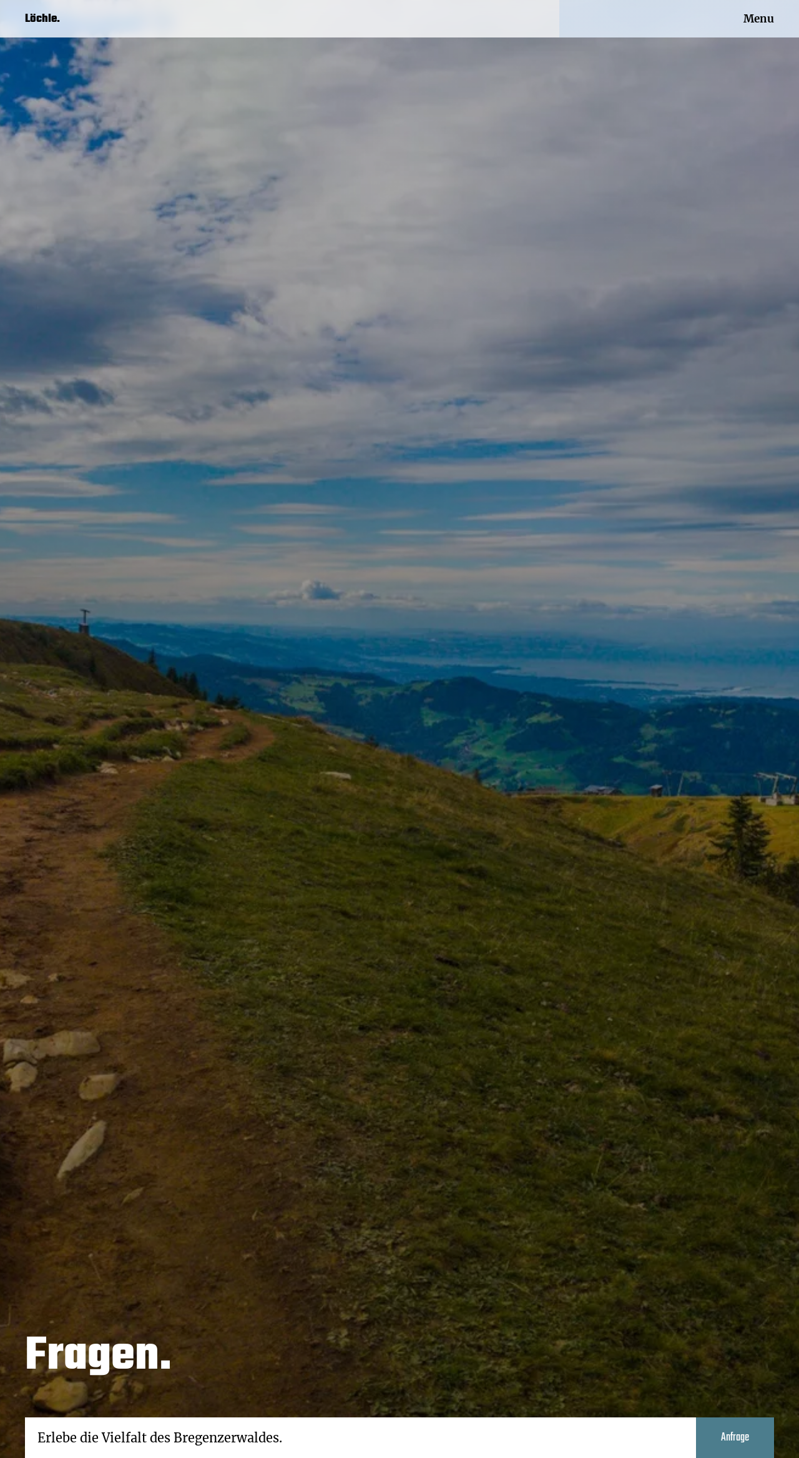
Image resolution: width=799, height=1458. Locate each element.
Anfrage (735, 1438)
